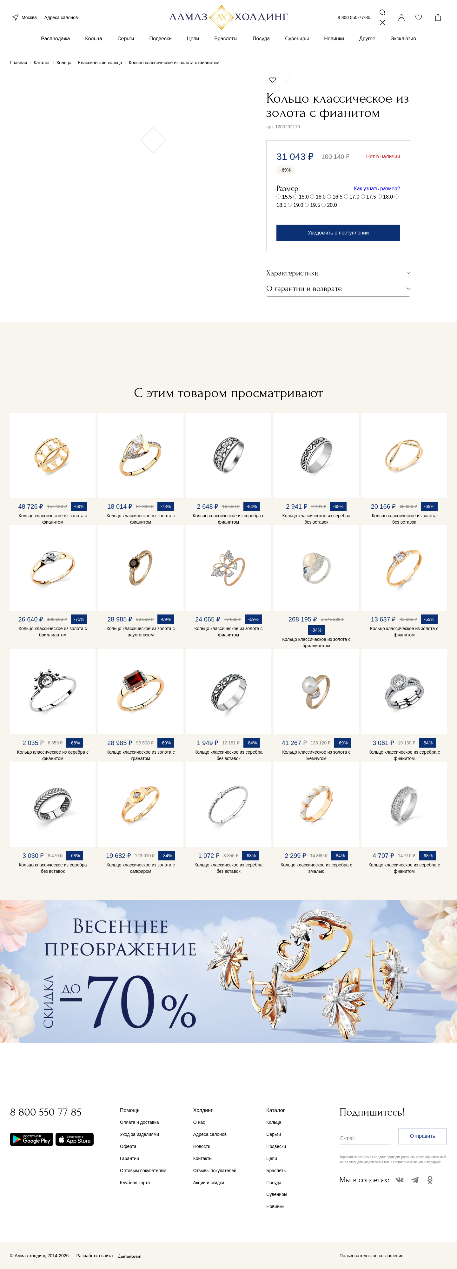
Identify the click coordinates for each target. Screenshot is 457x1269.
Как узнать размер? (377, 188)
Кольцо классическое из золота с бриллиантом (53, 631)
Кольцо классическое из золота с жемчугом (316, 755)
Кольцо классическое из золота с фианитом (53, 519)
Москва (23, 18)
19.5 (315, 205)
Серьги (125, 41)
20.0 (332, 205)
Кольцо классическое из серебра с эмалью (316, 868)
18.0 (388, 197)
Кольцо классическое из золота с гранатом (141, 755)
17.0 (354, 197)
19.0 (298, 205)
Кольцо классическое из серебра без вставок (316, 519)
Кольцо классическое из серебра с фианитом (228, 519)
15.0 (304, 197)
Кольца (93, 41)
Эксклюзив (403, 41)
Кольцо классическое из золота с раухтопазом (141, 631)
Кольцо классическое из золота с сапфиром (141, 868)
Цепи (193, 41)
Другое (367, 41)
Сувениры (297, 41)
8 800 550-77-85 (354, 18)
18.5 (281, 205)
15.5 (287, 197)
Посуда (261, 41)
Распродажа (55, 41)
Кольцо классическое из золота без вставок (404, 519)
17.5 (371, 197)
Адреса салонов (61, 18)
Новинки (334, 41)
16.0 (321, 197)
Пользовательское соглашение (372, 1255)
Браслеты (225, 41)
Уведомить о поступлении (338, 232)
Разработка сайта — (97, 1255)
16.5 (337, 197)
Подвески (160, 41)
